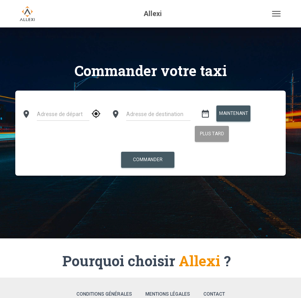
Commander (148, 159)
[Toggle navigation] (276, 13)
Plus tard (211, 133)
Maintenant (233, 113)
